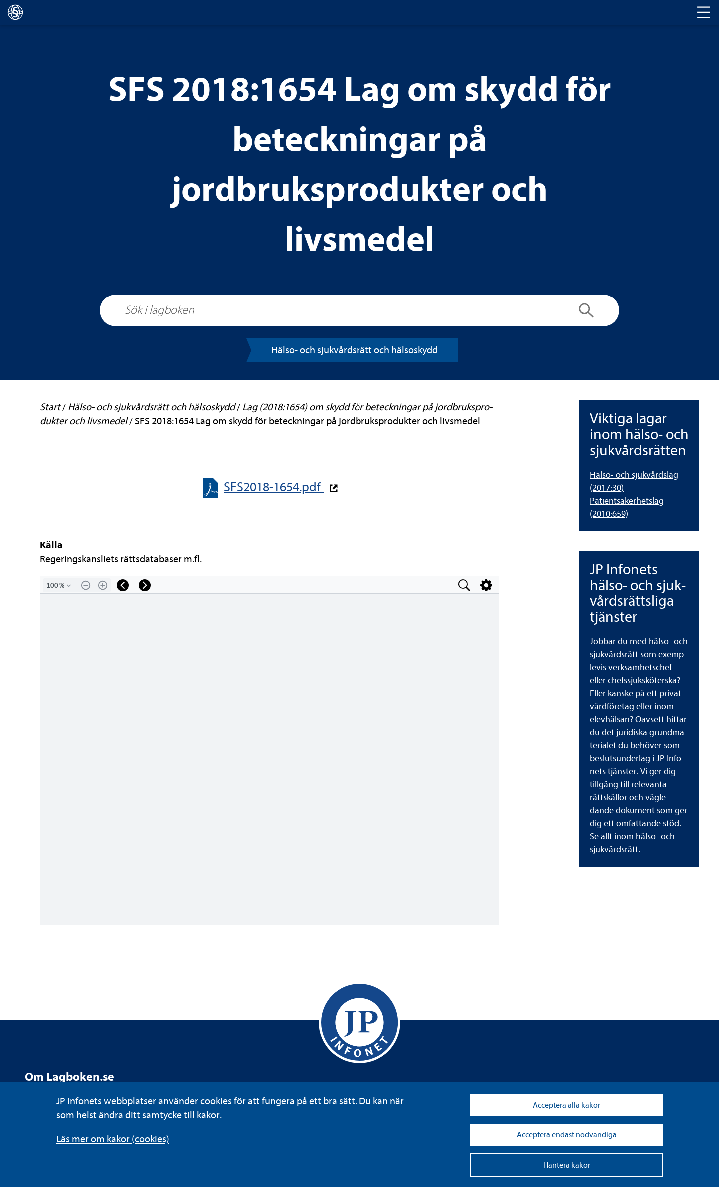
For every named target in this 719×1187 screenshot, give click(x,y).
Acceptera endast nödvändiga (567, 1134)
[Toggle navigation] (703, 12)
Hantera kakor (566, 1165)
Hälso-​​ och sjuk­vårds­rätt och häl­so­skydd (354, 350)
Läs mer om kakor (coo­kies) (112, 1139)
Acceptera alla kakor (566, 1105)
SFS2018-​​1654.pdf (274, 487)
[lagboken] (15, 12)
